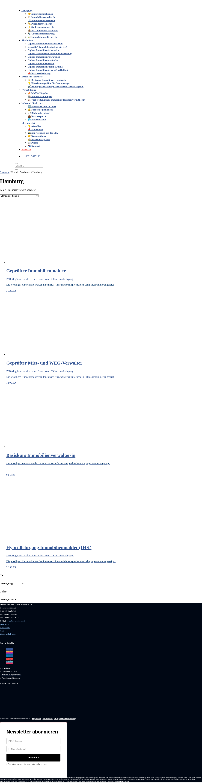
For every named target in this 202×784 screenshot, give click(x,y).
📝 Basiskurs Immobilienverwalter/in (47, 80)
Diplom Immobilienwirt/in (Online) (45, 66)
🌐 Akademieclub (37, 119)
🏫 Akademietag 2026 (39, 139)
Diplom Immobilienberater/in (43, 60)
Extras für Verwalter (31, 76)
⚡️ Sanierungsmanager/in (41, 27)
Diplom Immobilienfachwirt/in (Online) (48, 70)
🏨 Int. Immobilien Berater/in (43, 30)
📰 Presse (33, 143)
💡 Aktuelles (34, 126)
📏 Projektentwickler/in (40, 24)
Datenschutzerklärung (121, 781)
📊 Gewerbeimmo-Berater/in (42, 37)
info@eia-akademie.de (16, 621)
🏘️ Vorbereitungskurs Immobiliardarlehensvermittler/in (56, 100)
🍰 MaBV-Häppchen (38, 93)
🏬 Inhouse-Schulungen (40, 96)
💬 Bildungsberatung (39, 113)
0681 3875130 (30, 156)
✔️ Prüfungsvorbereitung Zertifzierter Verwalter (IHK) (56, 86)
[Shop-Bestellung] (19, 195)
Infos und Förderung (32, 103)
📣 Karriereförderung (39, 73)
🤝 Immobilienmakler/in (40, 14)
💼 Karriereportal (37, 116)
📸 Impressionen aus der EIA (43, 133)
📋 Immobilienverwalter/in (41, 17)
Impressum (4, 624)
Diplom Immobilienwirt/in (41, 63)
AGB (2, 631)
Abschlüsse (27, 40)
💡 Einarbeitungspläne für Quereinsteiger (49, 83)
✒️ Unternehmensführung (41, 33)
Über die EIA (28, 123)
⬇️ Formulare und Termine (42, 106)
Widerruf (26, 149)
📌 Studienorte (35, 129)
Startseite (4, 172)
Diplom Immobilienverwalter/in (44, 57)
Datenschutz (5, 627)
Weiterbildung (28, 90)
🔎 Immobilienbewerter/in (41, 20)
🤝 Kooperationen (37, 136)
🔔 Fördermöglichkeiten (40, 109)
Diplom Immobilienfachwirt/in (43, 50)
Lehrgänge (26, 10)
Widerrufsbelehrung (8, 634)
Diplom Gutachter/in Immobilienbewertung (50, 53)
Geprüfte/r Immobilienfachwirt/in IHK (47, 47)
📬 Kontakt (34, 146)
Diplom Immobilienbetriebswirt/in (45, 43)
